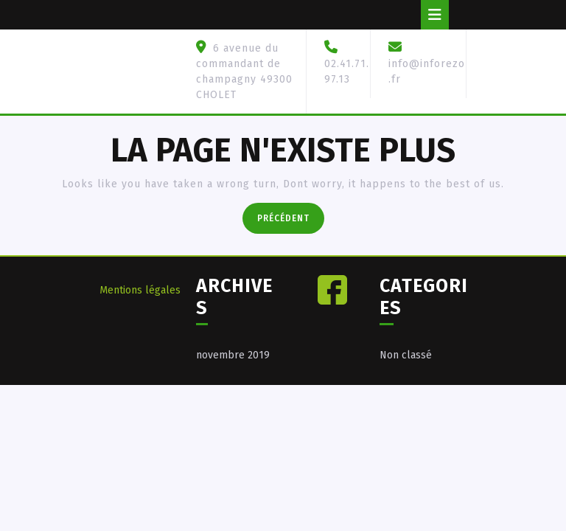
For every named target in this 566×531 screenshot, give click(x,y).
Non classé (406, 355)
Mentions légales (140, 290)
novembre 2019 (233, 355)
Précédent (290, 216)
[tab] (435, 15)
